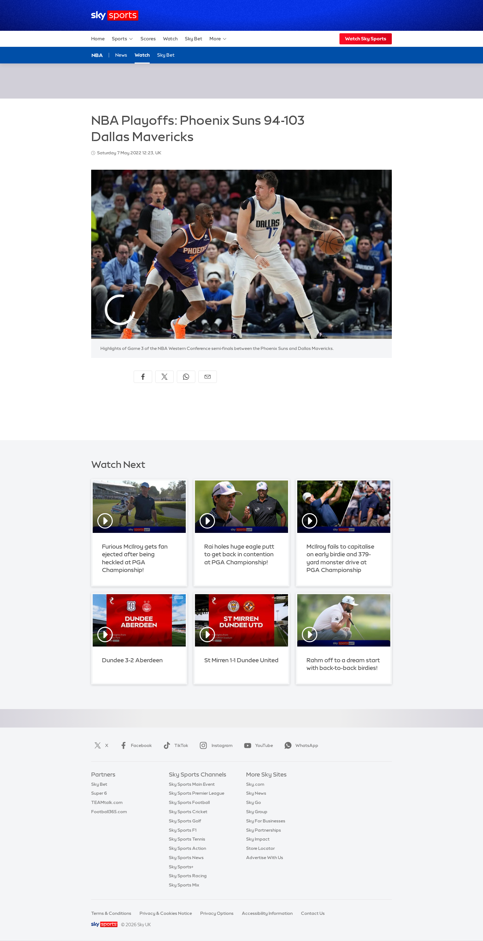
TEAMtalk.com (107, 802)
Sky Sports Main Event (192, 784)
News (121, 55)
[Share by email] (207, 377)
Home (98, 38)
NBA (97, 55)
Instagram (215, 745)
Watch (170, 38)
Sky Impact (258, 839)
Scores (148, 38)
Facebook (134, 745)
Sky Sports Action (187, 848)
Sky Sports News (186, 857)
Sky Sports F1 (183, 830)
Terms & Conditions (111, 913)
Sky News (256, 793)
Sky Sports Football (189, 802)
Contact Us (313, 913)
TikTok (174, 745)
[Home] (114, 15)
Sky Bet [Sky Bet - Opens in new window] (166, 55)
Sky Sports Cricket (188, 811)
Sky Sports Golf (185, 821)
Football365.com (109, 811)
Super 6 (99, 793)
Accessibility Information (267, 913)
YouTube (257, 745)
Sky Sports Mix (184, 885)
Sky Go (253, 802)
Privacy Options (216, 913)
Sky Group (256, 811)
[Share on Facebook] (143, 377)
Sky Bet (193, 38)
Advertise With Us (264, 857)
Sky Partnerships (263, 830)
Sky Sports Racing (188, 876)
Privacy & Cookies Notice (166, 913)
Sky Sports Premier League (196, 793)
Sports (122, 38)
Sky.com (255, 784)
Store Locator (260, 848)
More (218, 38)
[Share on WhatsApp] (186, 377)
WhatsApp (300, 745)
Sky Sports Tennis (187, 839)
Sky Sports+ (181, 867)
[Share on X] (164, 377)
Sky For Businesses (265, 821)
